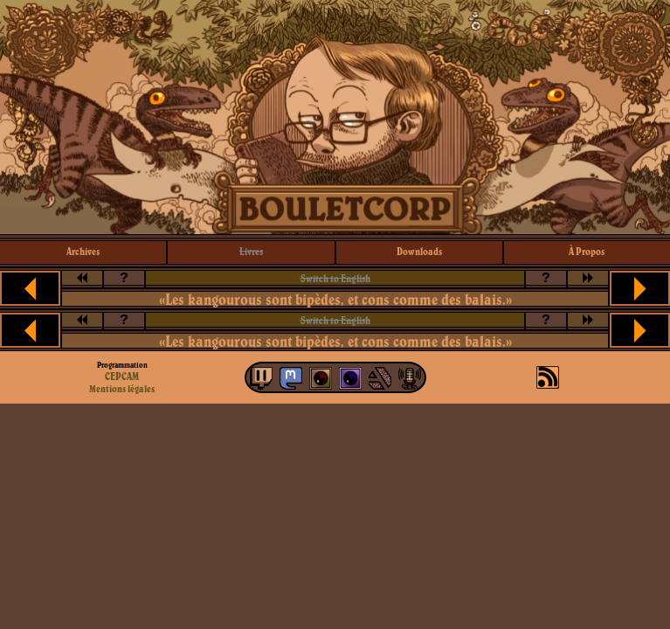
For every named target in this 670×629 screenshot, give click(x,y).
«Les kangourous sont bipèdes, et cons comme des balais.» (335, 299)
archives (83, 251)
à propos (586, 251)
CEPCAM (122, 376)
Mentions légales (122, 389)
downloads (419, 251)
